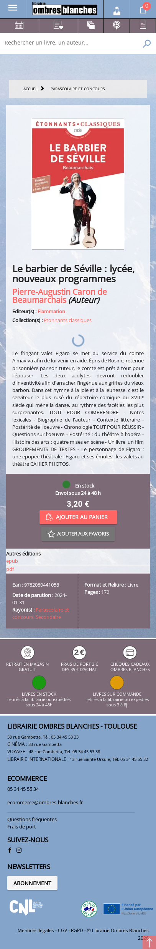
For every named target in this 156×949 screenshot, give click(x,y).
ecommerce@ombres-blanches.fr (45, 802)
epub (12, 560)
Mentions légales (36, 930)
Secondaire (48, 616)
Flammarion (51, 311)
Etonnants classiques (68, 320)
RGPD (77, 930)
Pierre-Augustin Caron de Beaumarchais (59, 295)
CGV (62, 930)
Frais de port (21, 826)
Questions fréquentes (32, 819)
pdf (10, 568)
